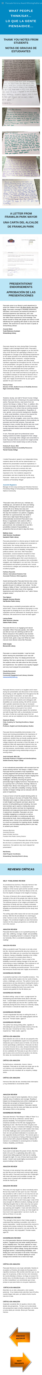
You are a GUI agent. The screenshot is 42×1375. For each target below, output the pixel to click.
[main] (21, 17)
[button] (2, 3)
